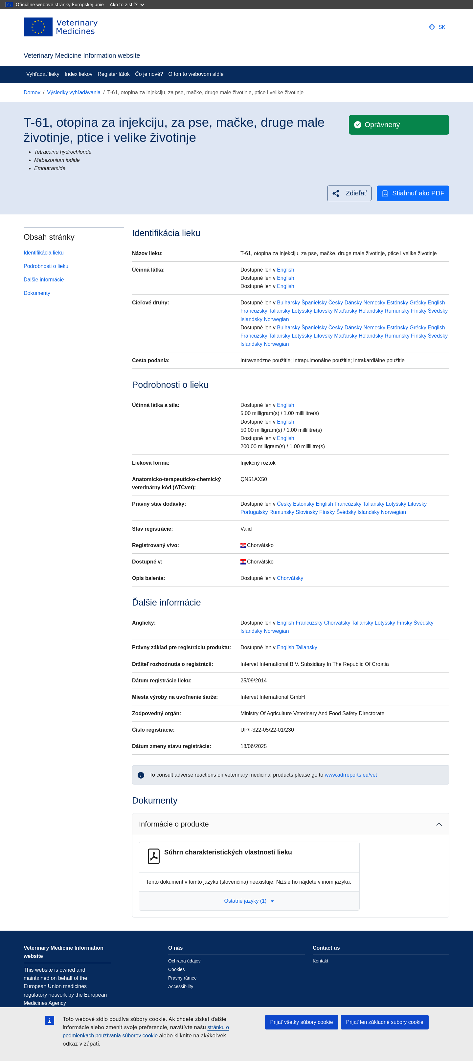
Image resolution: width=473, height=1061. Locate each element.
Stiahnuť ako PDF (413, 193)
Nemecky (374, 302)
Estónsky (397, 302)
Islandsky (251, 319)
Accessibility (180, 986)
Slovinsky (307, 512)
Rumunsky (397, 311)
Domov (32, 92)
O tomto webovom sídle (196, 74)
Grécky (418, 302)
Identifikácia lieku (44, 252)
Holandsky (371, 311)
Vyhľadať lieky (42, 74)
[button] (349, 193)
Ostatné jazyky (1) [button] (249, 901)
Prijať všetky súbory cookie (301, 1022)
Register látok (114, 74)
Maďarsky (345, 311)
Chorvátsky (290, 578)
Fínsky (418, 311)
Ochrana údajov (184, 960)
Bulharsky (288, 302)
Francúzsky (253, 311)
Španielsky (314, 302)
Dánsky (353, 302)
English (285, 270)
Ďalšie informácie (44, 279)
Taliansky (279, 311)
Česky (335, 302)
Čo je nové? (149, 74)
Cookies (176, 969)
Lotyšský (302, 311)
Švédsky (438, 311)
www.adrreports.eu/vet (351, 775)
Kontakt (320, 960)
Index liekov (79, 74)
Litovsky (323, 311)
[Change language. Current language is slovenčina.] (437, 27)
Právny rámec (182, 978)
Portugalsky (254, 512)
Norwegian (276, 319)
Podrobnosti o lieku (46, 266)
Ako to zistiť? (127, 4)
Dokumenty (37, 293)
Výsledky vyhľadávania (74, 92)
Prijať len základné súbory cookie (384, 1022)
